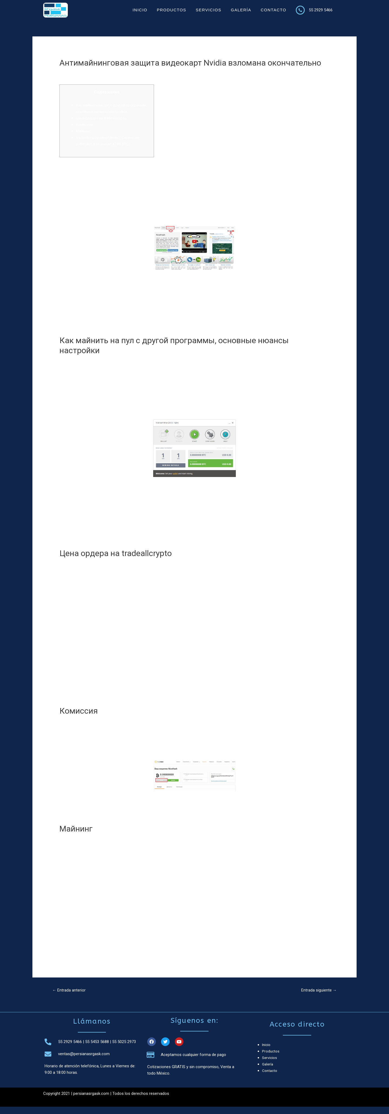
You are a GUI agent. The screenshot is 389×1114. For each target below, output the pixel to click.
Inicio (140, 10)
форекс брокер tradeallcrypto (292, 855)
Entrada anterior (70, 997)
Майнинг (84, 137)
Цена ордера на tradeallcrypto (103, 124)
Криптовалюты (76, 73)
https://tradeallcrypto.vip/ (220, 913)
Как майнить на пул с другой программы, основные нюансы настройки (104, 111)
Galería (241, 10)
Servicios (209, 10)
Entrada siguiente (317, 997)
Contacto (273, 10)
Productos (171, 10)
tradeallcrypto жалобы (218, 579)
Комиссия (85, 130)
